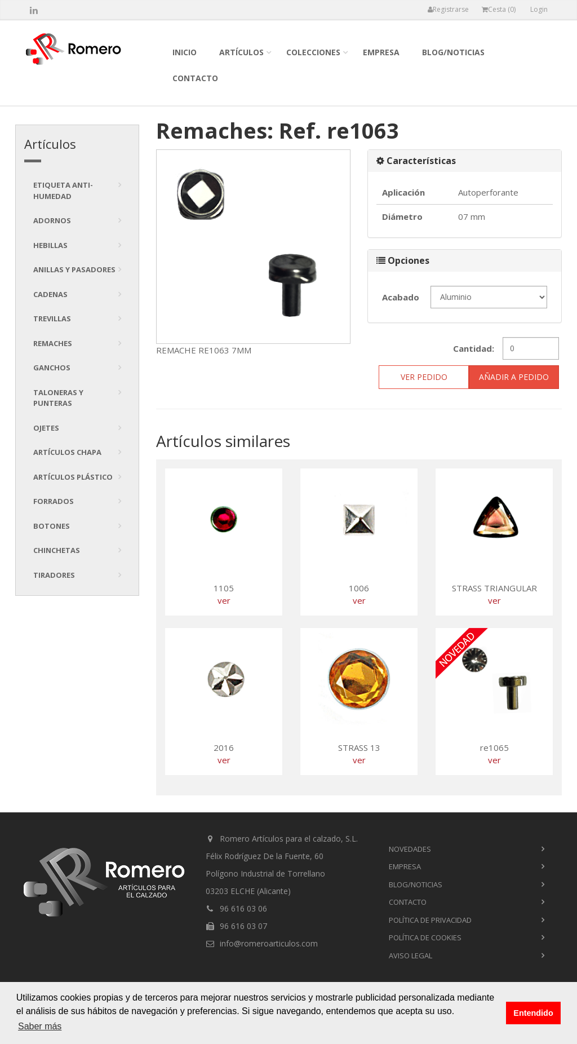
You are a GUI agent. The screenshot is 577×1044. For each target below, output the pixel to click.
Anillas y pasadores (74, 269)
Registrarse (448, 9)
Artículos (241, 52)
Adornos (52, 220)
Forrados (53, 501)
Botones (51, 526)
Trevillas (52, 318)
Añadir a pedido (514, 376)
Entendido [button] (533, 1013)
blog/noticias (453, 52)
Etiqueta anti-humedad (63, 190)
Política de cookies (425, 937)
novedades (410, 849)
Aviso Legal (410, 955)
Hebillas (50, 245)
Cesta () (499, 9)
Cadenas (50, 294)
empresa (381, 52)
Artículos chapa (67, 452)
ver (224, 600)
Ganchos (51, 367)
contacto (195, 78)
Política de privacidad (430, 920)
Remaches (52, 343)
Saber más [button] (39, 1026)
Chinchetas (56, 550)
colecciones (313, 52)
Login (539, 9)
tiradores (54, 575)
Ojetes (46, 428)
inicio (184, 52)
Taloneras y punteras (58, 398)
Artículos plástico (73, 477)
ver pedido (424, 376)
